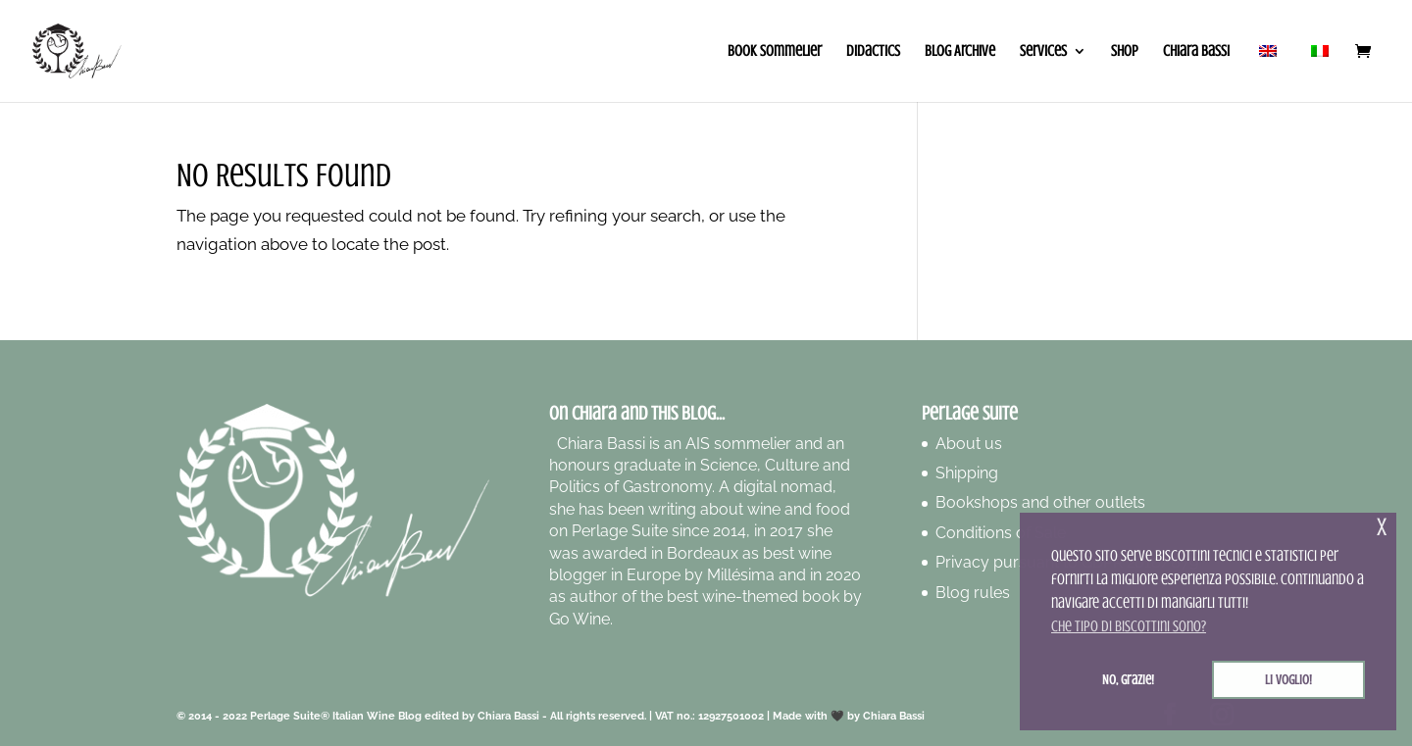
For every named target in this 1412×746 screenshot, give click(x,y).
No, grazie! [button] (1128, 679)
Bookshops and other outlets (1040, 502)
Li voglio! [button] (1288, 679)
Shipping (966, 473)
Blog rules (972, 592)
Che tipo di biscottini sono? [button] (1128, 626)
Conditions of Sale (1000, 532)
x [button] (1382, 527)
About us (968, 443)
